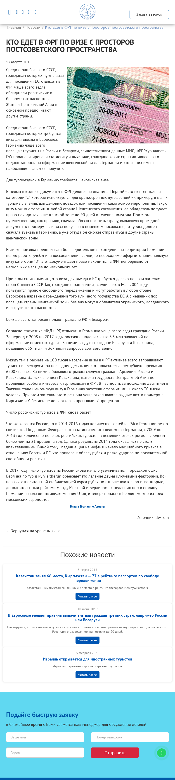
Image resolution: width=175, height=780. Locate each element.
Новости (33, 27)
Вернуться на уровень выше (35, 530)
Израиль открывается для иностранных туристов (87, 659)
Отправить (114, 752)
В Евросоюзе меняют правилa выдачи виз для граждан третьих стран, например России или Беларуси (87, 618)
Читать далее (87, 596)
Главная (14, 27)
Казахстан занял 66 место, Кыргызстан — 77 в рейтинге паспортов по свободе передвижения (87, 578)
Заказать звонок (149, 14)
